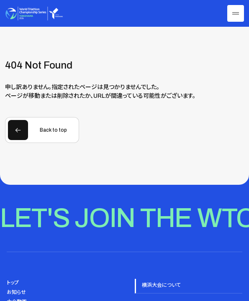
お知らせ (16, 292)
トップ (13, 283)
